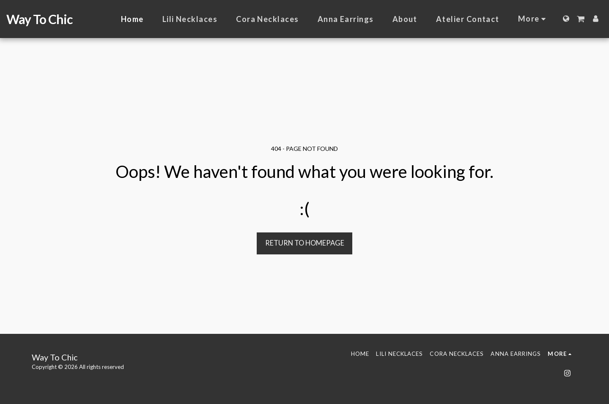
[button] (580, 19)
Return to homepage (304, 243)
